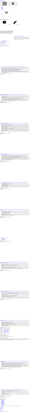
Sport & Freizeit (1, 406)
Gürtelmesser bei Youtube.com (6, 332)
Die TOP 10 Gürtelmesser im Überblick (4, 41)
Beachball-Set (2, 403)
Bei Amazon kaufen (15, 39)
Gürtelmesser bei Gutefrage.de (6, 331)
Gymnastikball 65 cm (3, 404)
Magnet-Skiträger (2, 400)
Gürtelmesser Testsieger (3, 42)
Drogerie (2, 7)
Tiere (1, 9)
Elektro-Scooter (2, 402)
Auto (1, 6)
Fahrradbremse (2, 401)
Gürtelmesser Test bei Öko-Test (6, 330)
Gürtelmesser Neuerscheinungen (3, 43)
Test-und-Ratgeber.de (2, 0)
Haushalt (2, 8)
